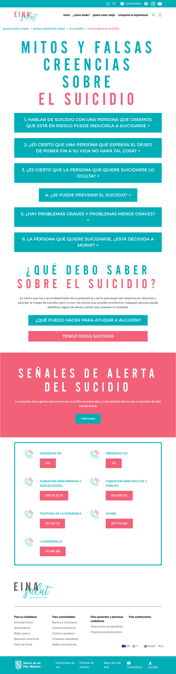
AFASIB (111, 513)
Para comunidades (63, 617)
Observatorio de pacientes (107, 626)
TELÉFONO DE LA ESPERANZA (60, 513)
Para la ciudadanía (25, 617)
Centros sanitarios (63, 633)
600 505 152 (119, 495)
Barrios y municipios (64, 622)
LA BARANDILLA (51, 541)
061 (48, 463)
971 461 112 (52, 523)
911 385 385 (52, 551)
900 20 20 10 (54, 495)
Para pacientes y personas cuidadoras (107, 619)
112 (114, 463)
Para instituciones (140, 617)
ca (114, 3)
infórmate (88, 418)
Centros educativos (64, 628)
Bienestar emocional (26, 639)
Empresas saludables (65, 639)
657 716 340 (119, 523)
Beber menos (22, 633)
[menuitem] (67, 15)
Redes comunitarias (64, 644)
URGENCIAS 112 (117, 453)
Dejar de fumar (23, 644)
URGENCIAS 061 (51, 453)
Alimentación (22, 628)
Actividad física (23, 622)
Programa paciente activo (106, 632)
